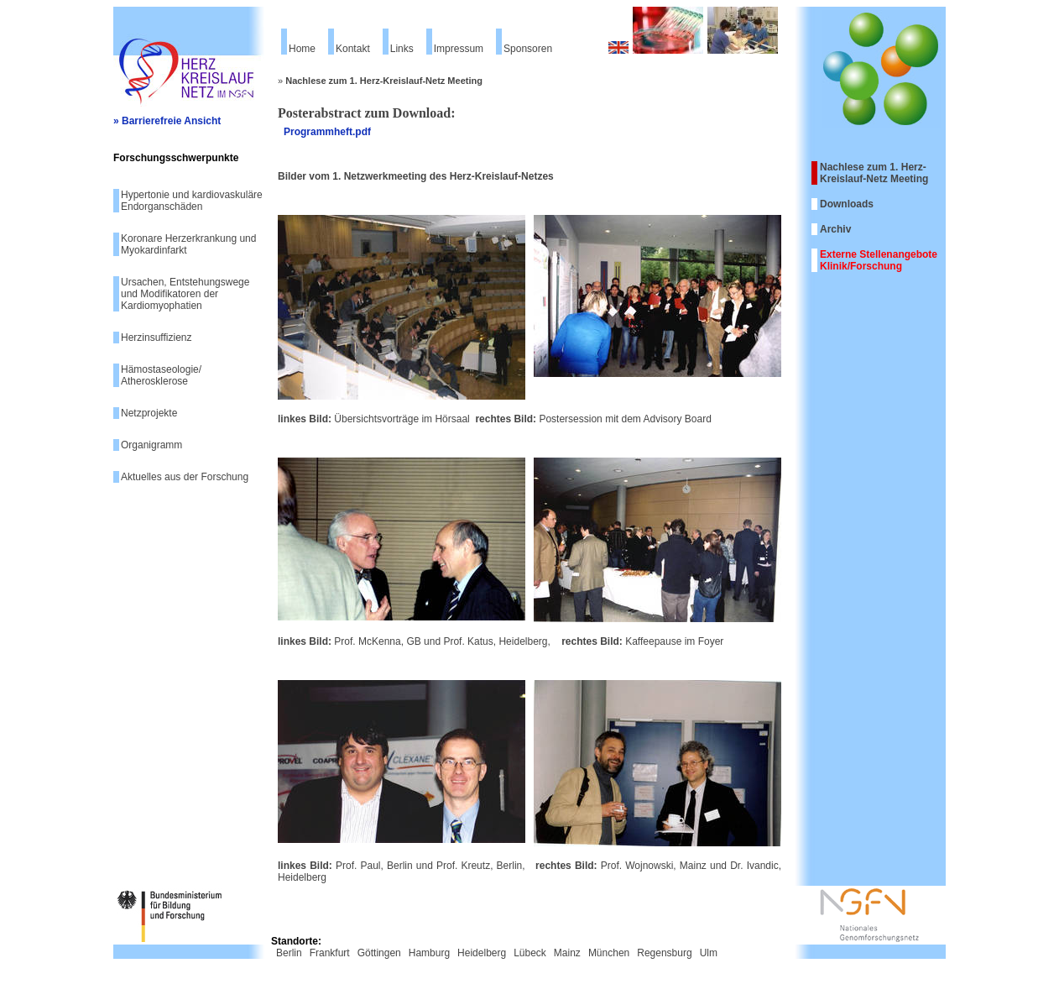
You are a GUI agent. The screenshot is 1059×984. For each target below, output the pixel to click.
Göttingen (379, 953)
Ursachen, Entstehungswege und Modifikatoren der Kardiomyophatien (185, 293)
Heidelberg (481, 953)
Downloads (847, 204)
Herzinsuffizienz (156, 337)
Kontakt (353, 49)
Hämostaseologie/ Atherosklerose (161, 375)
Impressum (458, 49)
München (608, 953)
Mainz (567, 953)
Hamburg (429, 953)
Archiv (835, 229)
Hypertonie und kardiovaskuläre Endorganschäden (192, 200)
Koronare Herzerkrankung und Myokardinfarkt (188, 244)
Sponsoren (527, 49)
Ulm (708, 953)
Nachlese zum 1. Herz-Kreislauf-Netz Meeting (874, 173)
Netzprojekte (149, 413)
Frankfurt (330, 953)
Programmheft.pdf (327, 132)
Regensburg (664, 953)
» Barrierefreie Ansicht (167, 121)
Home (302, 49)
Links (402, 49)
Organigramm (151, 445)
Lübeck (530, 953)
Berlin (289, 953)
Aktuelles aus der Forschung (184, 477)
